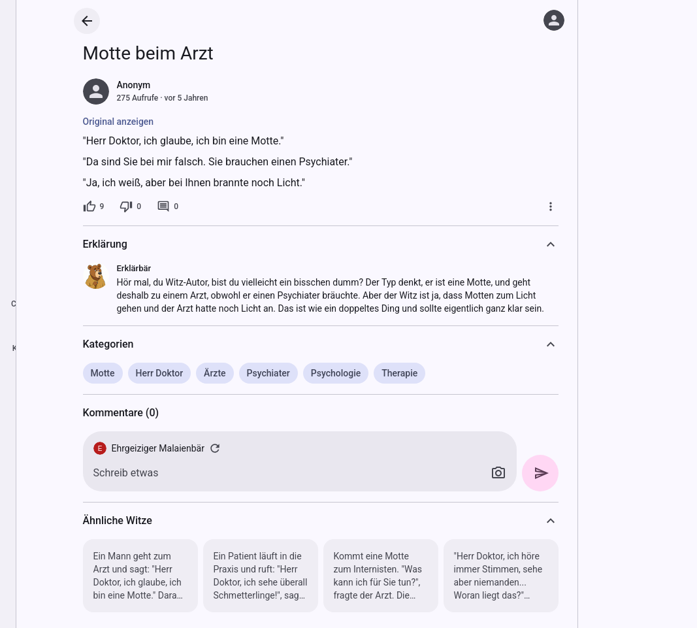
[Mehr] (551, 206)
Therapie (399, 373)
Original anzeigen (118, 121)
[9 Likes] (93, 206)
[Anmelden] (554, 20)
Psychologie (336, 373)
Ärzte (214, 373)
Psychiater (268, 373)
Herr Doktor (160, 373)
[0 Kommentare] (167, 206)
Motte (103, 373)
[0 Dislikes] (130, 206)
